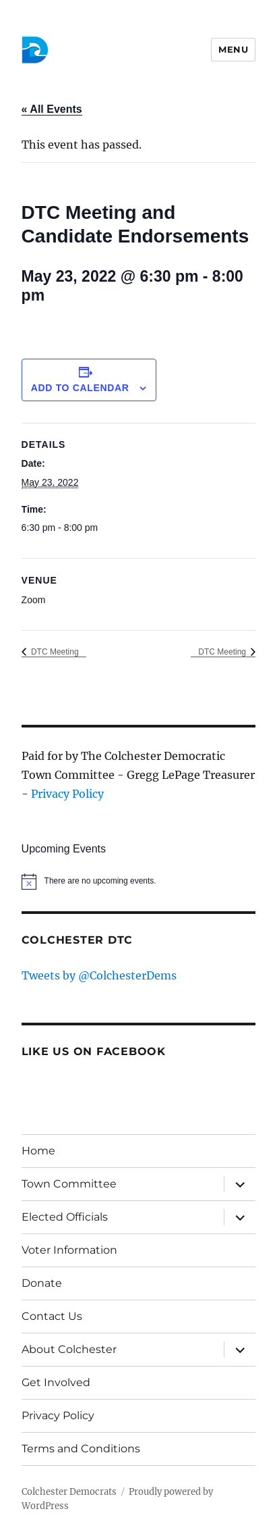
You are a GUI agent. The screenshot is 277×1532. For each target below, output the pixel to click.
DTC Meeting (54, 652)
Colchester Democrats (69, 1492)
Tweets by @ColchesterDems (99, 975)
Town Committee (69, 1183)
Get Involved (56, 1382)
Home (38, 1150)
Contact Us (52, 1316)
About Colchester (69, 1349)
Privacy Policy (67, 793)
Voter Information (69, 1250)
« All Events (52, 109)
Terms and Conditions (81, 1448)
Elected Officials (65, 1216)
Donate (42, 1283)
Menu (233, 49)
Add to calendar (80, 387)
